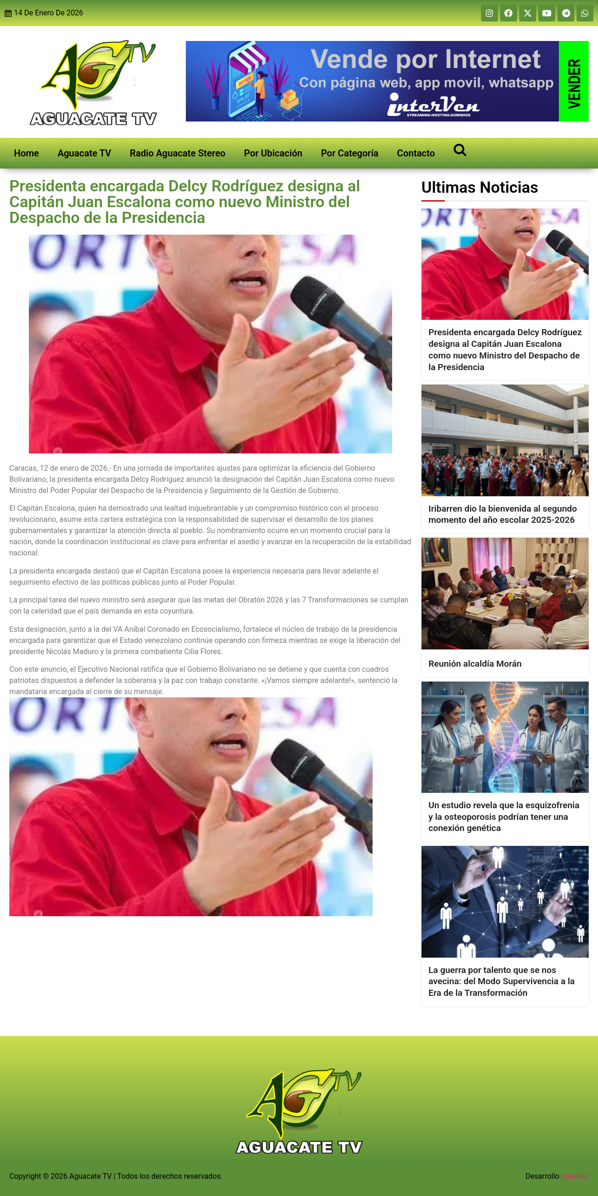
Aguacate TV (84, 153)
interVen (575, 1176)
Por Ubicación (273, 153)
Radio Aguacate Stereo (177, 153)
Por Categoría (349, 153)
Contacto (416, 153)
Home (26, 153)
